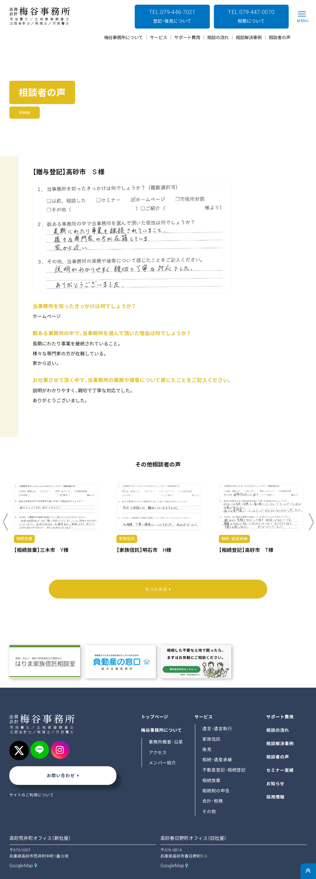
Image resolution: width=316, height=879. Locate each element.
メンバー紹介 (163, 749)
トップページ (155, 703)
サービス (204, 703)
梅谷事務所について (162, 716)
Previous (5, 522)
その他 (209, 798)
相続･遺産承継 (217, 746)
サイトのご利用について (32, 782)
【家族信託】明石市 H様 (143, 550)
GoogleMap (21, 852)
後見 (207, 736)
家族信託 (211, 725)
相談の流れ (278, 716)
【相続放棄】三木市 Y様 (41, 550)
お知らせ (275, 770)
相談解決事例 (280, 730)
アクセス (158, 739)
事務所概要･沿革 (166, 728)
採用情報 (275, 783)
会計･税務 (212, 787)
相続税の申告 (216, 777)
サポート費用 (280, 703)
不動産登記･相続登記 (224, 756)
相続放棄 (211, 767)
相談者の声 (278, 743)
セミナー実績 (280, 756)
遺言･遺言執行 (217, 715)
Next (311, 522)
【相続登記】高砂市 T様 (246, 550)
